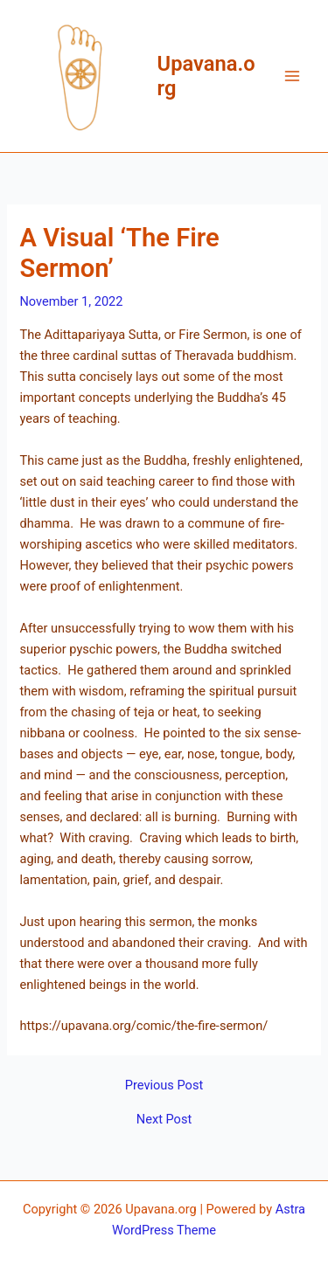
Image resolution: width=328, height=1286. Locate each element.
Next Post (164, 1119)
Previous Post (164, 1085)
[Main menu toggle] (292, 76)
